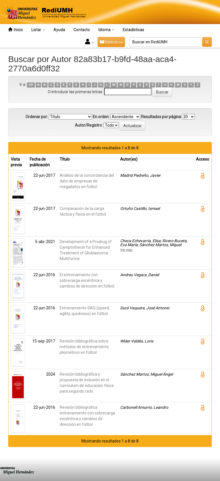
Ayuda (59, 29)
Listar (38, 29)
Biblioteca (111, 42)
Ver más (126, 250)
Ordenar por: (36, 116)
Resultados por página (161, 116)
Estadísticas (133, 29)
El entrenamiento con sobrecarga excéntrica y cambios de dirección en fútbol (87, 280)
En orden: (101, 116)
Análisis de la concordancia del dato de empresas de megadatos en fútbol (87, 181)
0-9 (31, 85)
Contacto (82, 29)
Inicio (15, 29)
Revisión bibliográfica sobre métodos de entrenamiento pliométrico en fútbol (84, 347)
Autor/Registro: (89, 125)
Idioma (106, 29)
